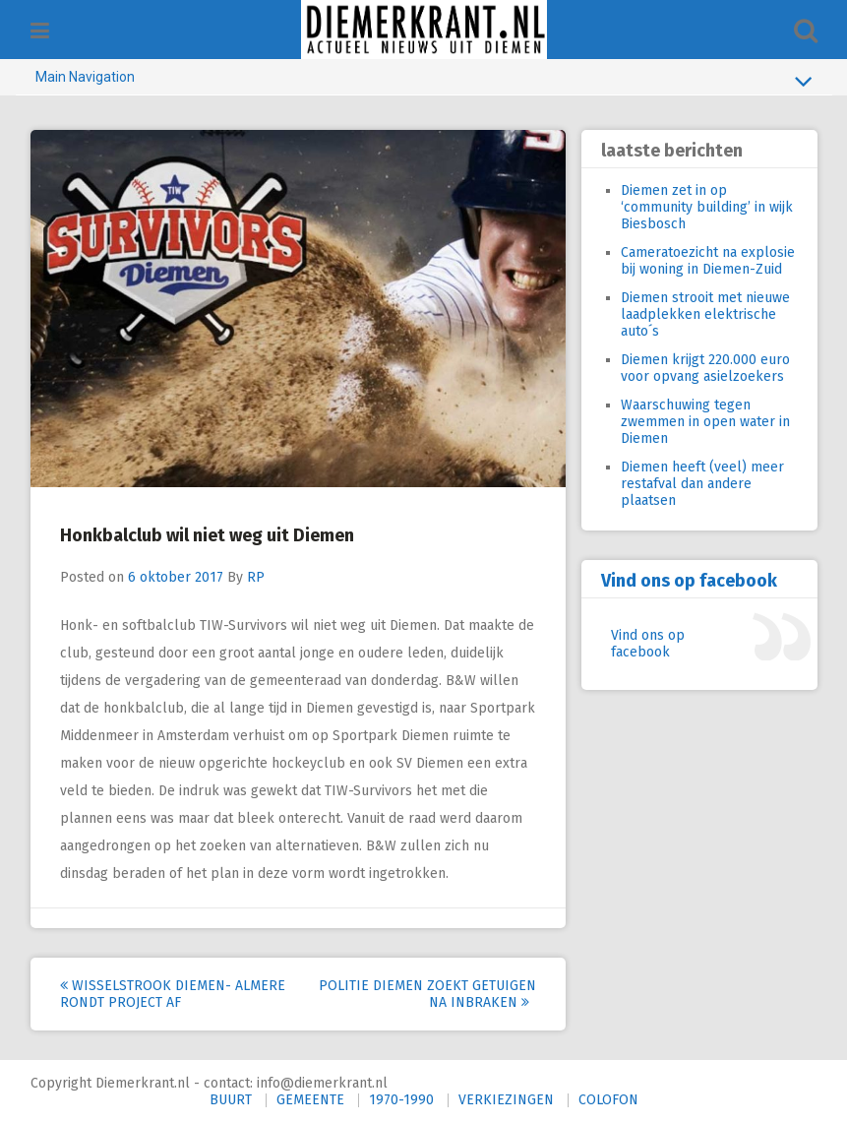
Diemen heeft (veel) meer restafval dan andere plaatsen (702, 484)
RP (256, 577)
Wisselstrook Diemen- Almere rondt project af (172, 994)
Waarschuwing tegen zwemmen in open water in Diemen (705, 422)
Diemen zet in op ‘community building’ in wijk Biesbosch (707, 207)
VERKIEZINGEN (506, 1100)
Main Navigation (424, 80)
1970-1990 (401, 1100)
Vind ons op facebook (689, 581)
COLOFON (608, 1100)
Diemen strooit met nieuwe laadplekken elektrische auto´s (705, 314)
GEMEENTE (310, 1100)
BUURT (231, 1100)
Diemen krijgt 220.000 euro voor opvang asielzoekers (705, 368)
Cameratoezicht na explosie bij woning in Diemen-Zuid (708, 261)
